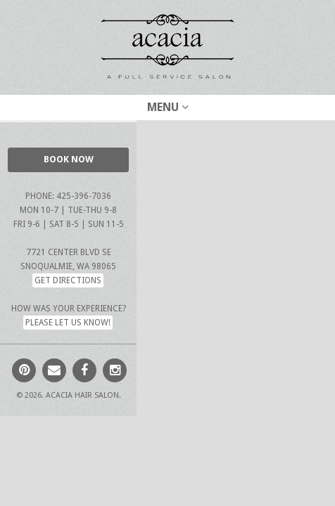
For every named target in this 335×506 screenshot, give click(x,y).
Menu (168, 107)
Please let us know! (67, 322)
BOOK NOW (69, 159)
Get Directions (67, 280)
